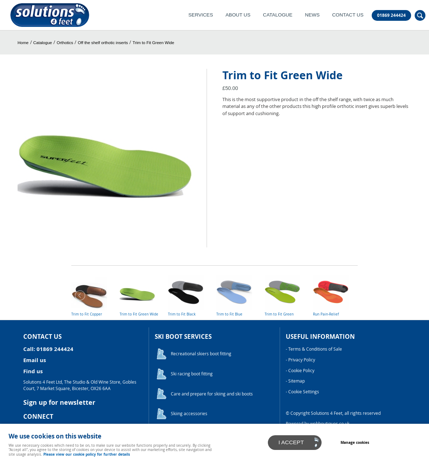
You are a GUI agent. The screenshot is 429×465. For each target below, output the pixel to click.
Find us (33, 371)
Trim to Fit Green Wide (153, 43)
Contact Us (347, 15)
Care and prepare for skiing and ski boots (212, 394)
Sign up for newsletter (59, 402)
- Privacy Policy (300, 360)
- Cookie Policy (300, 370)
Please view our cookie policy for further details (86, 454)
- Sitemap (295, 381)
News (312, 15)
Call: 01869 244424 (48, 349)
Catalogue (277, 15)
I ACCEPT (291, 442)
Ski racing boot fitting (192, 374)
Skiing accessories (189, 414)
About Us (238, 15)
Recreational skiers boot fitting (201, 354)
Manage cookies (355, 442)
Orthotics (65, 43)
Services (200, 15)
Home (23, 43)
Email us (34, 360)
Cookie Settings (303, 392)
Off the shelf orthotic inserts (103, 43)
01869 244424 (391, 15)
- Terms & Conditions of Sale (314, 349)
